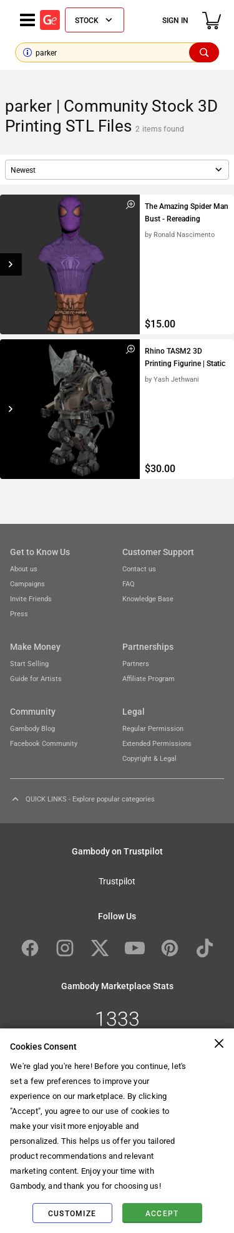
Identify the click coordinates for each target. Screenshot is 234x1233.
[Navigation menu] (27, 19)
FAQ (128, 583)
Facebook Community (43, 743)
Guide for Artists (36, 678)
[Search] (204, 52)
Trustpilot (117, 880)
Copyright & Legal (149, 758)
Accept (162, 1213)
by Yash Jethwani (172, 378)
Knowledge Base (147, 598)
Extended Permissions (157, 743)
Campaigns (27, 583)
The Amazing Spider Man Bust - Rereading (186, 212)
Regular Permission (152, 728)
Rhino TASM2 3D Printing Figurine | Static (185, 357)
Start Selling (29, 663)
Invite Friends (31, 598)
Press (19, 613)
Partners (135, 663)
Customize (72, 1213)
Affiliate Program (148, 678)
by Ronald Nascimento (180, 234)
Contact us (139, 568)
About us (23, 568)
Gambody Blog (32, 728)
